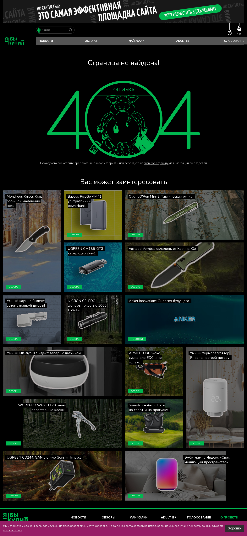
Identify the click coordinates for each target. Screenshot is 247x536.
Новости (46, 41)
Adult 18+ (183, 41)
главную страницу (156, 163)
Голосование (233, 41)
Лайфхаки (136, 41)
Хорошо (234, 528)
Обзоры (91, 41)
